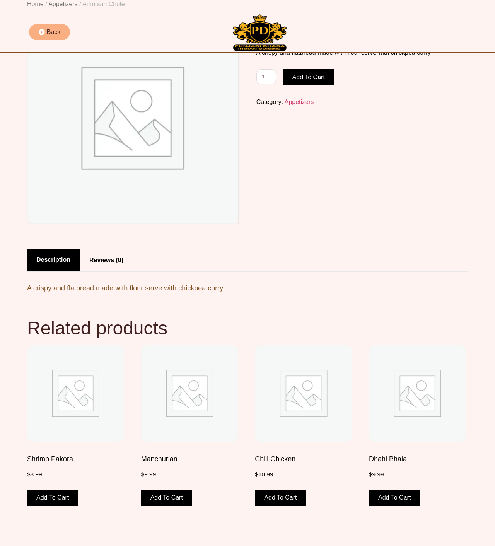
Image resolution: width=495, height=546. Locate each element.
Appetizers (63, 4)
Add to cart (308, 77)
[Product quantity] (266, 76)
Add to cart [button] (52, 497)
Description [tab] (53, 259)
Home (35, 4)
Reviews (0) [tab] (106, 260)
